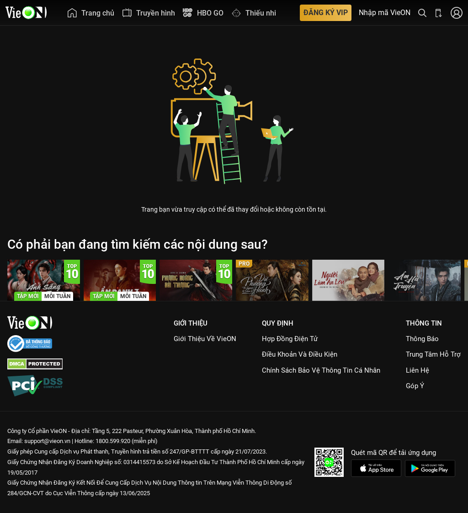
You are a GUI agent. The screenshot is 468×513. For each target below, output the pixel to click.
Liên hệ (417, 370)
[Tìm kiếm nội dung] (422, 12)
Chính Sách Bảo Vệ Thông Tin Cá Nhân (321, 370)
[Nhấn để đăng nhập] (457, 12)
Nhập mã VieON (384, 12)
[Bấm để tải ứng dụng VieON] (438, 12)
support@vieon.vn (47, 441)
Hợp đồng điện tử (290, 339)
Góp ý (415, 386)
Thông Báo (422, 339)
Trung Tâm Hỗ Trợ (433, 354)
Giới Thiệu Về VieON (205, 339)
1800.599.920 (113, 441)
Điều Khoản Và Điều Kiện (299, 354)
